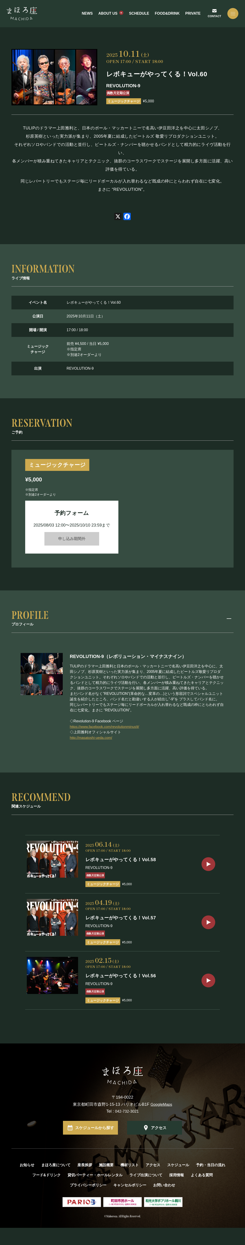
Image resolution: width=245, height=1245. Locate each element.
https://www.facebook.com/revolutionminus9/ (106, 730)
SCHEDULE (138, 15)
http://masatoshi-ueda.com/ (92, 741)
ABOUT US (107, 15)
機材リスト (129, 1182)
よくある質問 (202, 1192)
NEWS (86, 15)
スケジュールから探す (94, 1145)
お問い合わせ (164, 1202)
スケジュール (178, 1182)
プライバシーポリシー (88, 1202)
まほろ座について (56, 1182)
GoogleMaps (161, 1121)
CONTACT (213, 17)
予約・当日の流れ (210, 1182)
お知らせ (27, 1182)
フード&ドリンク (46, 1192)
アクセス (158, 1145)
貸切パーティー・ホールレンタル (95, 1192)
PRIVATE (192, 15)
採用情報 (176, 1192)
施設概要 (106, 1182)
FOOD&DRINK (166, 15)
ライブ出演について (145, 1192)
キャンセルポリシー (129, 1202)
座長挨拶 (84, 1182)
